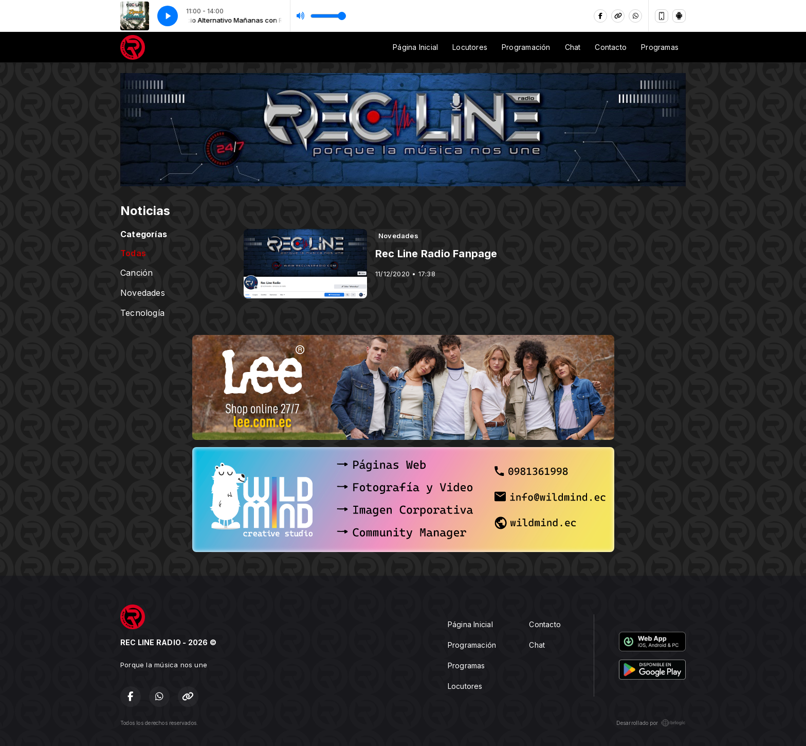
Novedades (142, 293)
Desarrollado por (651, 722)
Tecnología (142, 313)
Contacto (611, 47)
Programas (660, 47)
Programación (526, 47)
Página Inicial (415, 47)
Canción (136, 273)
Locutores (469, 47)
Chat (573, 47)
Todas (133, 253)
